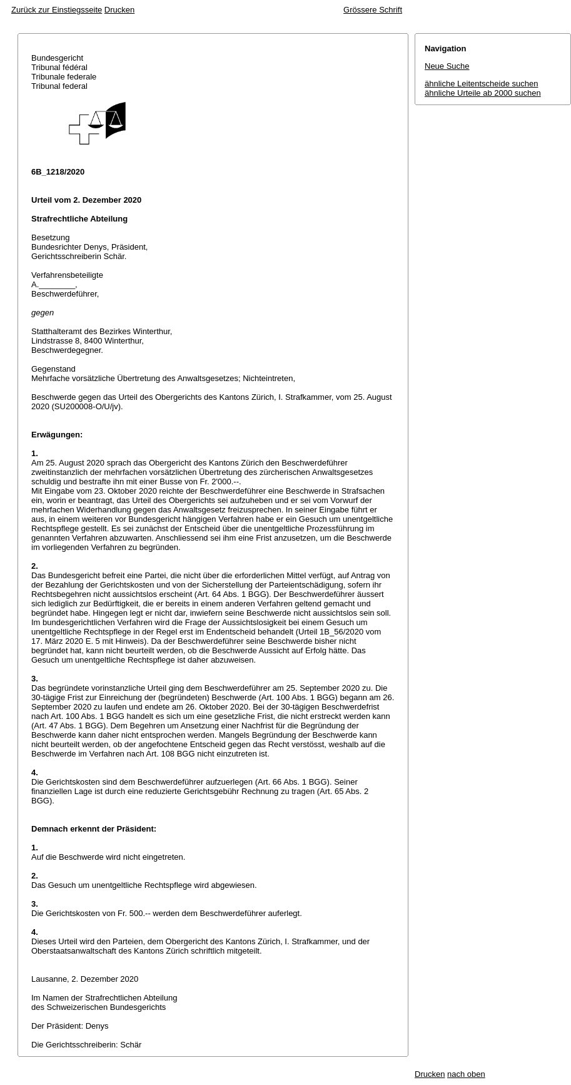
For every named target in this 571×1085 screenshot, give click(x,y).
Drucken (119, 9)
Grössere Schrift (372, 9)
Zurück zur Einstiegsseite (56, 9)
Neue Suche (447, 66)
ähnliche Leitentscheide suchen (481, 83)
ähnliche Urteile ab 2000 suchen (483, 93)
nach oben (466, 1074)
